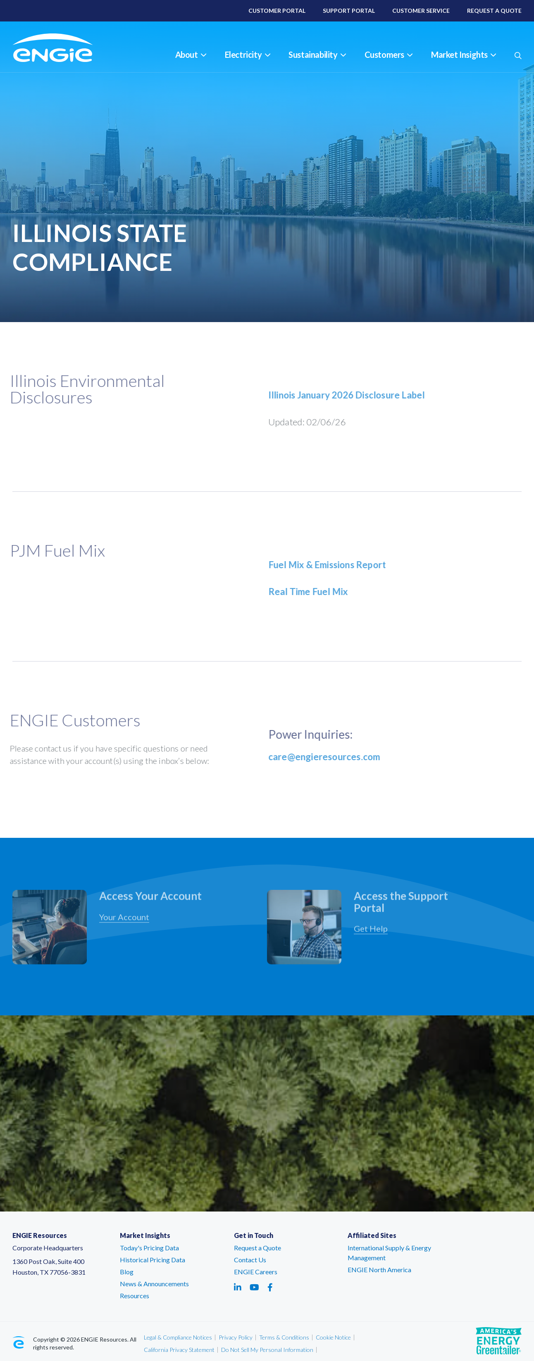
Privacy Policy (236, 1337)
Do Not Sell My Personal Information (267, 1349)
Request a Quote (257, 1248)
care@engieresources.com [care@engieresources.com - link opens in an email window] (329, 756)
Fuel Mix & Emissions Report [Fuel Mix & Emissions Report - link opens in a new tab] (331, 564)
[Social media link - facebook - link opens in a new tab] (270, 1287)
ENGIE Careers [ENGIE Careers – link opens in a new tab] (255, 1272)
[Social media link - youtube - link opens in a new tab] (254, 1287)
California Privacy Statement (179, 1349)
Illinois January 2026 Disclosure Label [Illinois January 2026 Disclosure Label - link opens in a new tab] (351, 395)
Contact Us (250, 1260)
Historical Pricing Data (152, 1260)
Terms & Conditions (284, 1337)
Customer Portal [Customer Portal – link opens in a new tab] (276, 10)
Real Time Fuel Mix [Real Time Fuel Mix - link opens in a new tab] (313, 591)
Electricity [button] (247, 54)
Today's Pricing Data (149, 1248)
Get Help (371, 933)
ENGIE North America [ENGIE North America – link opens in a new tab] (379, 1269)
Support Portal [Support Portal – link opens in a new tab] (349, 10)
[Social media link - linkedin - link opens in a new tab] (237, 1287)
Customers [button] (388, 54)
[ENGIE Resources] (63, 47)
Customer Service (421, 10)
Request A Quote (494, 10)
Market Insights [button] (463, 54)
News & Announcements (154, 1283)
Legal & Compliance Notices (178, 1337)
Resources (134, 1295)
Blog (127, 1272)
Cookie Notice (333, 1337)
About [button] (190, 54)
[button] (518, 55)
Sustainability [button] (317, 54)
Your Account (124, 921)
